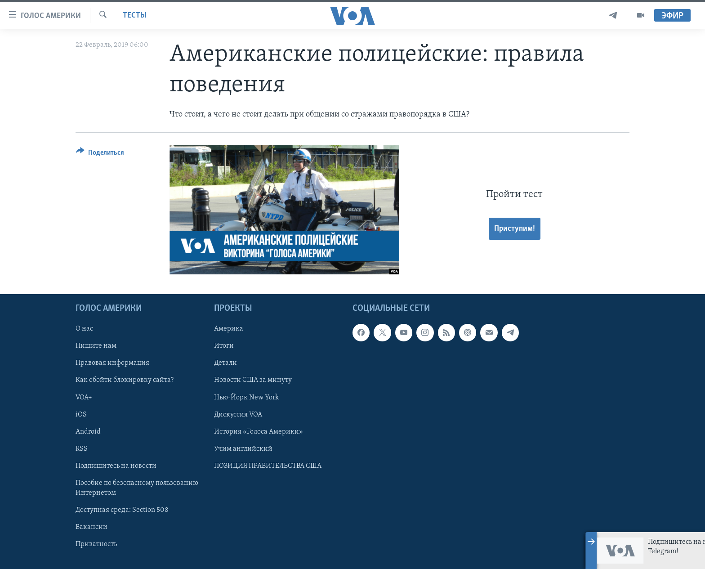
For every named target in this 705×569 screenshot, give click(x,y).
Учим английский (243, 449)
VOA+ (84, 397)
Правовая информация (112, 363)
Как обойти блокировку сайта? (125, 380)
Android (88, 431)
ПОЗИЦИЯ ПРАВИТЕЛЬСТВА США (267, 466)
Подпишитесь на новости (116, 466)
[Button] (100, 154)
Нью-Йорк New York (246, 397)
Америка (228, 328)
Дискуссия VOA (238, 414)
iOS (81, 414)
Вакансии (91, 527)
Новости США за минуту (253, 380)
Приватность (96, 544)
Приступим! (514, 228)
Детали (225, 363)
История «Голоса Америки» (258, 431)
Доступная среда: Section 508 (122, 510)
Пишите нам (96, 345)
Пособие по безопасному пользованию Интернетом (137, 488)
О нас (84, 328)
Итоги (224, 345)
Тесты (135, 15)
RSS (82, 449)
